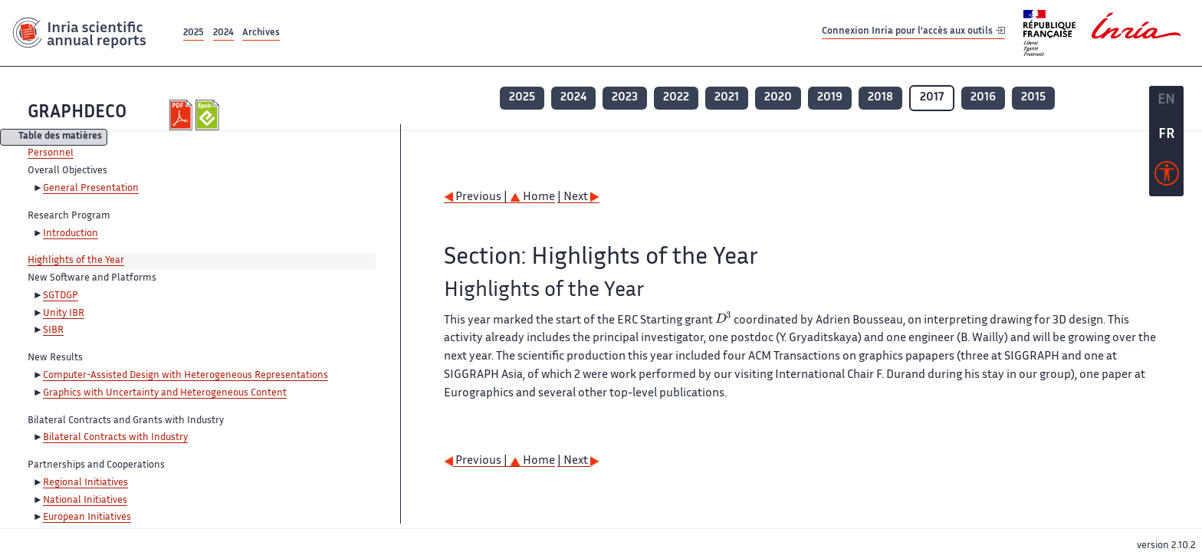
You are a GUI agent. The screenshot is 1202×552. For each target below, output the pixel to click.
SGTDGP (60, 296)
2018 (880, 98)
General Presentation (91, 188)
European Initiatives (87, 517)
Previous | (477, 197)
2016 (983, 98)
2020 (778, 98)
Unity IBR (63, 313)
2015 (1033, 98)
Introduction (70, 233)
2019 (829, 98)
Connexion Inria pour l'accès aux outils (913, 32)
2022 (676, 98)
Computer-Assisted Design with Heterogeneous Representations (185, 375)
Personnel (51, 153)
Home (532, 197)
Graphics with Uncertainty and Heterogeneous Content (165, 393)
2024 (223, 33)
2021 (726, 98)
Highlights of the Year (76, 260)
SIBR (53, 330)
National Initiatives (85, 500)
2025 (193, 33)
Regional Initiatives (85, 483)
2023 (625, 98)
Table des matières (60, 137)
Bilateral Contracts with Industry (115, 437)
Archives (261, 33)
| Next (578, 197)
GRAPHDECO (77, 113)
